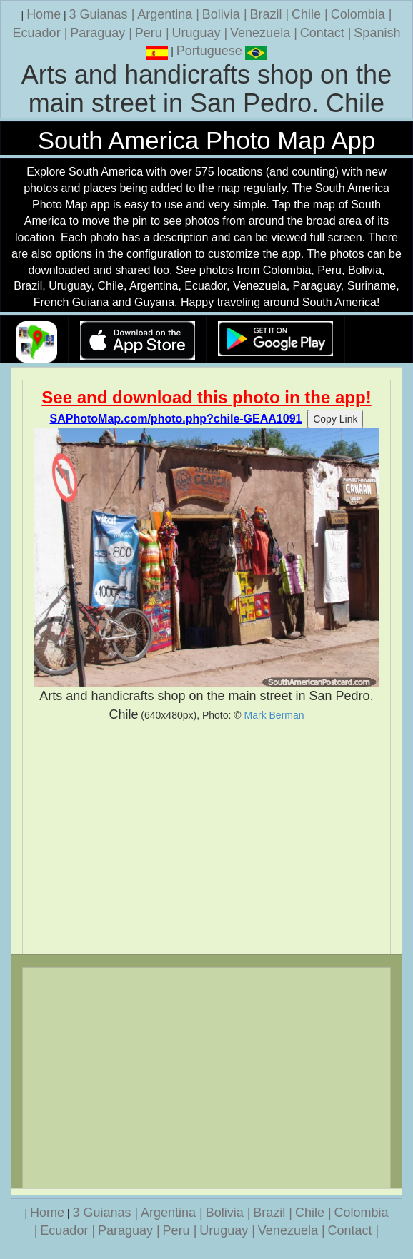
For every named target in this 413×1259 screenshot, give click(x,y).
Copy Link (335, 419)
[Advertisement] (206, 839)
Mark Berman (274, 715)
